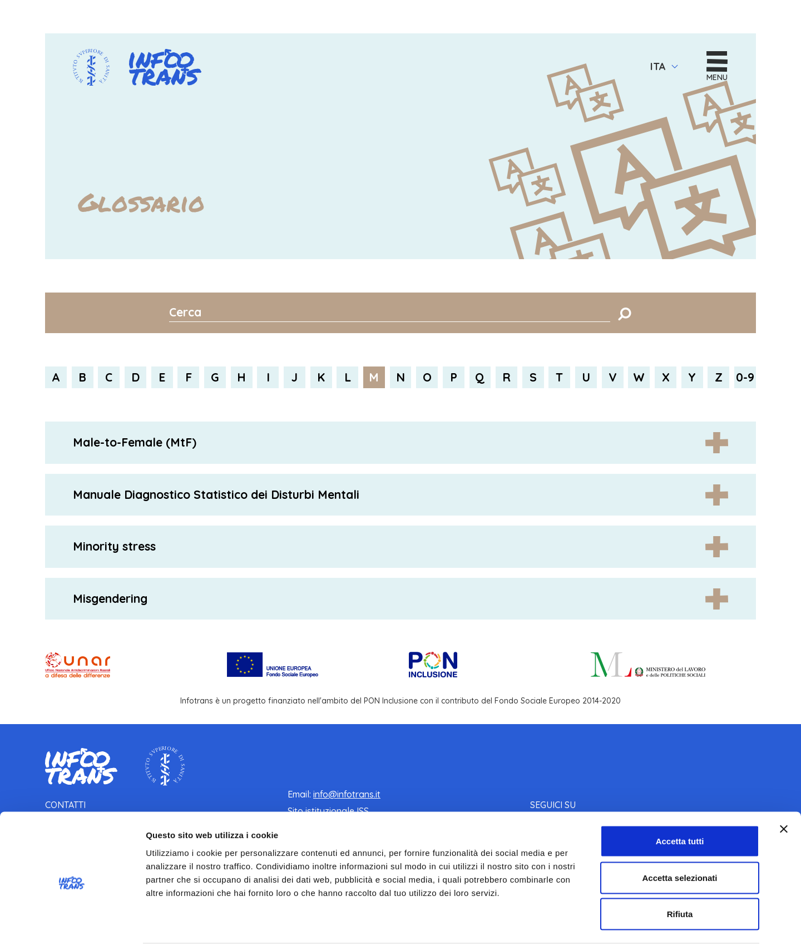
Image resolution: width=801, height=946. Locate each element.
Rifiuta (680, 873)
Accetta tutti (680, 800)
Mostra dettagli (585, 924)
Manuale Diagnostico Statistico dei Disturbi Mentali (216, 494)
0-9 (745, 377)
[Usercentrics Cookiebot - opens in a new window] (72, 924)
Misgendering (110, 598)
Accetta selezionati (679, 836)
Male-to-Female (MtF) (134, 442)
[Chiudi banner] (784, 788)
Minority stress (114, 546)
